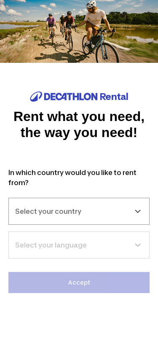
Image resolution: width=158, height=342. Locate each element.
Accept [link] (79, 282)
